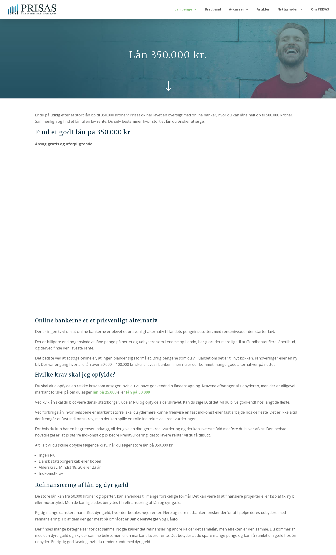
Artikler (263, 9)
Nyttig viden (287, 9)
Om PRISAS (320, 9)
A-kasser (236, 9)
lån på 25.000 (104, 392)
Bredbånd (213, 9)
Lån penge (183, 9)
